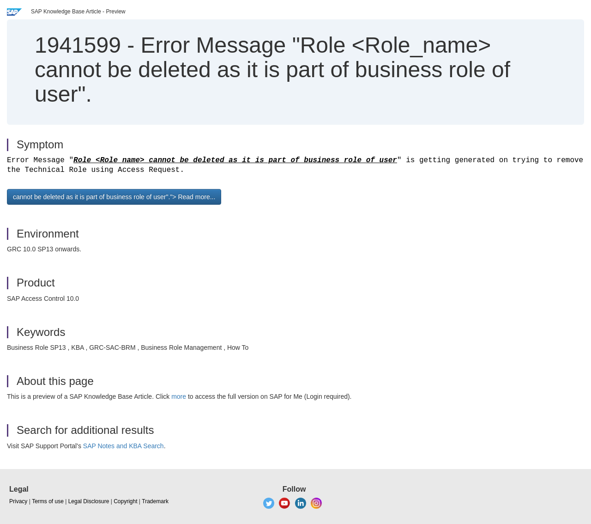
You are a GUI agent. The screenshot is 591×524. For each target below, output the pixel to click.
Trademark (155, 501)
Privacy (18, 501)
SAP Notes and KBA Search (123, 446)
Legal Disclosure (88, 501)
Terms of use (48, 501)
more (178, 396)
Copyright (125, 501)
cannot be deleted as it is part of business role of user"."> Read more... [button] (114, 197)
